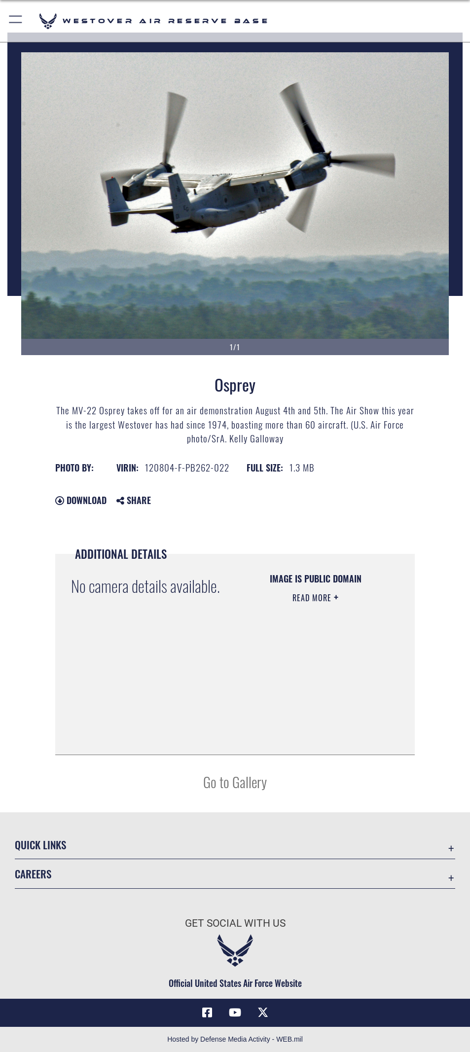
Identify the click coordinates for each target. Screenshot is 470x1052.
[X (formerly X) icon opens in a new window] (262, 1012)
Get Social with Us (235, 923)
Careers (33, 873)
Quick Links (40, 844)
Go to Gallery (235, 781)
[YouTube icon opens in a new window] (235, 1012)
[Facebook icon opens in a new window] (207, 1012)
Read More (313, 598)
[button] (16, 21)
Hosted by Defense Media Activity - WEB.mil (235, 1039)
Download (81, 500)
